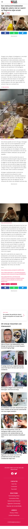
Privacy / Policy (14, 513)
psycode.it (14, 489)
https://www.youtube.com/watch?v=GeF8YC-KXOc (12, 270)
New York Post (6, 87)
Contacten (14, 486)
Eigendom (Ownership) (14, 503)
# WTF (3, 284)
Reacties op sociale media (14, 506)
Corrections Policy (14, 498)
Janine (8, 12)
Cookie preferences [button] (14, 515)
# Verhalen (14, 284)
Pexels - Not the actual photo (6, 222)
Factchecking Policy (14, 496)
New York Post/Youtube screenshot (7, 139)
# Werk (7, 284)
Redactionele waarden (14, 501)
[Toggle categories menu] (2, 2)
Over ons (14, 484)
